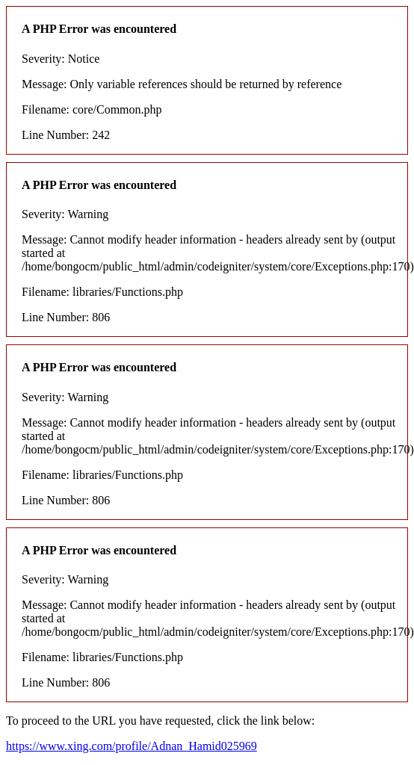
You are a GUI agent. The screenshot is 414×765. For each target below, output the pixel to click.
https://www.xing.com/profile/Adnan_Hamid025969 (131, 746)
